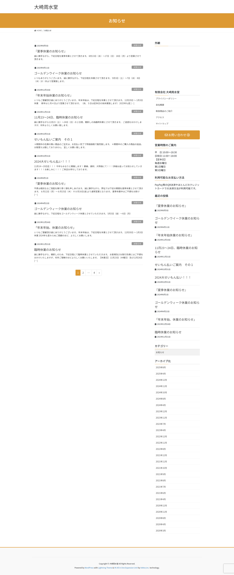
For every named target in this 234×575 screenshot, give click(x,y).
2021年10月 (161, 467)
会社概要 (160, 104)
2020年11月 (161, 511)
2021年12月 (161, 455)
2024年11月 (161, 386)
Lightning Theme (105, 567)
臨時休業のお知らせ (47, 249)
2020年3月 (161, 530)
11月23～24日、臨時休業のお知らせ (58, 117)
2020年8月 (161, 518)
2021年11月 (161, 461)
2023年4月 (161, 430)
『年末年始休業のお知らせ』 (53, 95)
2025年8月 (161, 367)
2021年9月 (161, 474)
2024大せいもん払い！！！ (52, 161)
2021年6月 (161, 492)
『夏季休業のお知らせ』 (50, 51)
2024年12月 (161, 379)
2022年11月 (161, 442)
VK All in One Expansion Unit (126, 567)
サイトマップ (162, 123)
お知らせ (137, 45)
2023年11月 (161, 417)
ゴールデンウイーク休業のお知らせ (58, 73)
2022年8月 (161, 448)
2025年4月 (161, 373)
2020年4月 (161, 524)
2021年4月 (161, 499)
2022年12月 (161, 436)
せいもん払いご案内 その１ (53, 139)
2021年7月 (161, 486)
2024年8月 (161, 398)
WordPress (89, 567)
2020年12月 (161, 505)
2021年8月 (161, 480)
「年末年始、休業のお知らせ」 (55, 227)
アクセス (160, 117)
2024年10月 (161, 392)
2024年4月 (161, 405)
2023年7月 (161, 423)
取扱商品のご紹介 (164, 111)
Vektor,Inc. (144, 567)
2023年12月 (161, 411)
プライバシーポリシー (166, 98)
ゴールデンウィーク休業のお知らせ (58, 208)
